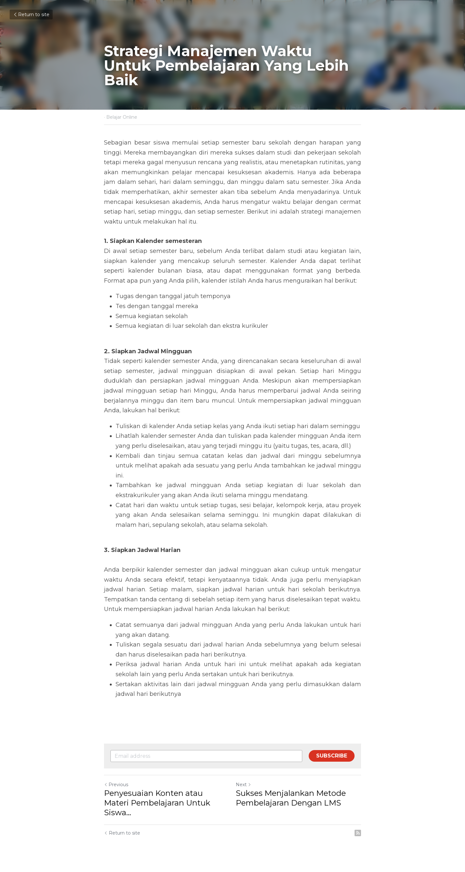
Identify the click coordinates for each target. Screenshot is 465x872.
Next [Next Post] (243, 784)
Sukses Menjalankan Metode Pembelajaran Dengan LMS (291, 797)
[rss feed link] (358, 833)
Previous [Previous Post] (116, 784)
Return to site (31, 14)
